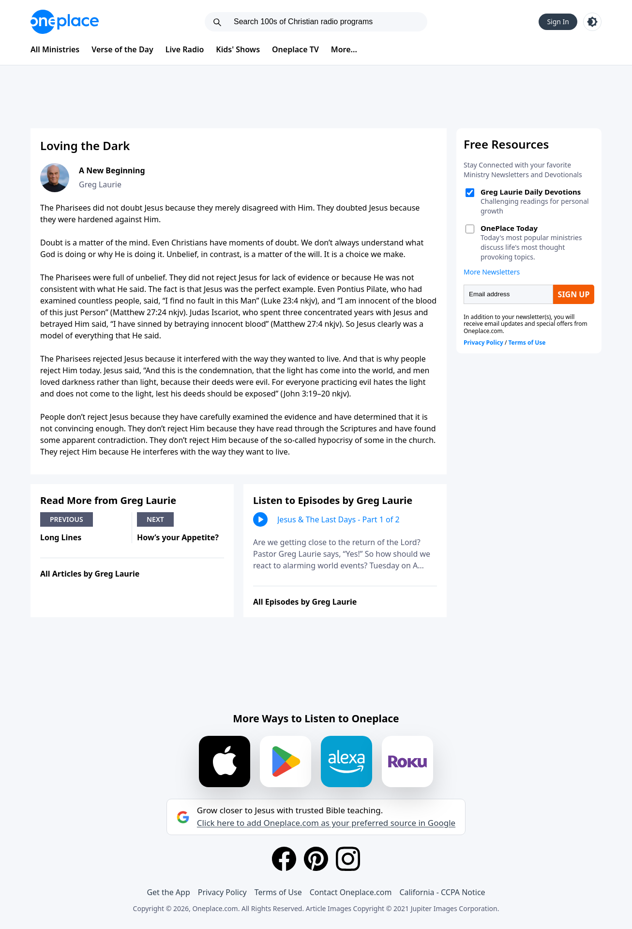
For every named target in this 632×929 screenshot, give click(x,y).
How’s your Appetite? (178, 537)
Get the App (168, 892)
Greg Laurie (100, 184)
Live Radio (185, 49)
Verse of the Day (122, 49)
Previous (66, 519)
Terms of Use (278, 892)
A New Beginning (112, 170)
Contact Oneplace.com (351, 892)
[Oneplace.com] (64, 22)
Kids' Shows (238, 49)
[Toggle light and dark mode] (592, 22)
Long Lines (60, 537)
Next (155, 519)
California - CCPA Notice (442, 892)
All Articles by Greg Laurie (89, 573)
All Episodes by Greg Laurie (305, 601)
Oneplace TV (295, 49)
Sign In (558, 21)
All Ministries (54, 49)
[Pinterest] (316, 859)
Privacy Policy (222, 892)
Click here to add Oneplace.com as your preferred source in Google (326, 823)
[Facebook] (284, 859)
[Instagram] (348, 859)
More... (344, 49)
